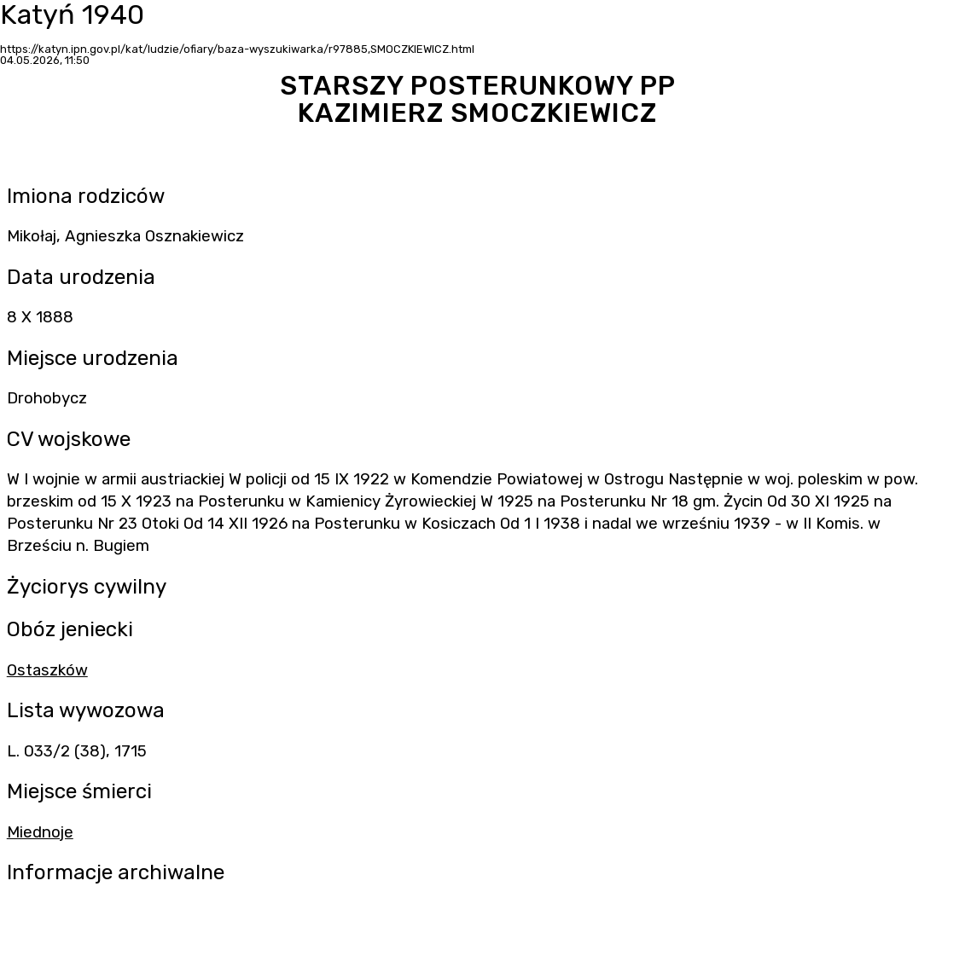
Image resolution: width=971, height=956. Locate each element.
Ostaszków (47, 670)
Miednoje (40, 832)
